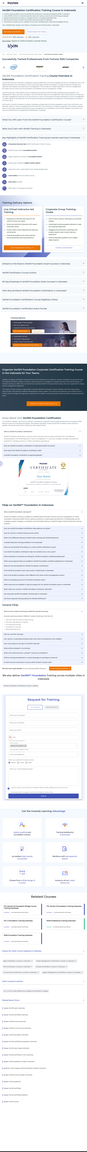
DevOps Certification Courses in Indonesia (51, 963)
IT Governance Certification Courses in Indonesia (21, 969)
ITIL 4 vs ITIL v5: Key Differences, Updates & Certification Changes (26, 988)
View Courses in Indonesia (12, 54)
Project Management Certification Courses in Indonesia (56, 957)
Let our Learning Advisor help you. (24, 665)
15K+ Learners (33, 37)
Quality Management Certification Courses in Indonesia (62, 969)
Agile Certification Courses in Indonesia (17, 957)
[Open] (76, 742)
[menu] (3, 3)
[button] (13, 31)
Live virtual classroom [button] (17, 751)
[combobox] (43, 742)
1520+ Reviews (18, 37)
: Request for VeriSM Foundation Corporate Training (24, 41)
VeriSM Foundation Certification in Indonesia (53, 54)
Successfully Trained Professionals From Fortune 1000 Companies (40, 59)
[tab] (35, 704)
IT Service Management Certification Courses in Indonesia (30, 54)
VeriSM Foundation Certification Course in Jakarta (21, 682)
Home (3, 54)
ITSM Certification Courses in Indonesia (17, 963)
